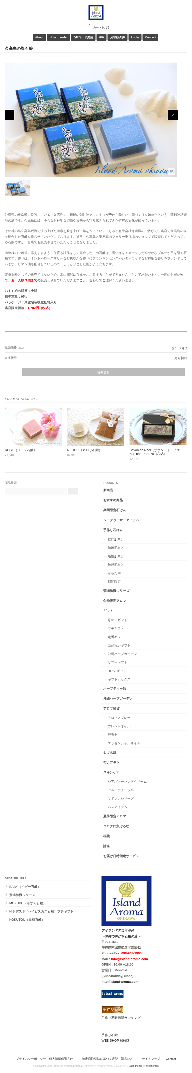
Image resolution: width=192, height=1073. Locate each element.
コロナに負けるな (116, 826)
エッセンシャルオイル (124, 743)
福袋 (106, 836)
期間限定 (114, 581)
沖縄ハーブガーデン (122, 654)
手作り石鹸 (110, 1035)
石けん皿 (109, 752)
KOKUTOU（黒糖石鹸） (27, 919)
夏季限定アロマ (114, 816)
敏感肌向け (116, 565)
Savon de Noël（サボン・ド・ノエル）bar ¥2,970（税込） (155, 452)
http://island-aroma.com (120, 982)
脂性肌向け (116, 556)
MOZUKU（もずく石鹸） (27, 903)
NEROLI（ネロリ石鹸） (84, 450)
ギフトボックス (119, 679)
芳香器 (113, 735)
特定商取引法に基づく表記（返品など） (109, 1058)
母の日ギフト (117, 620)
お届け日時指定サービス (121, 856)
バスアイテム (117, 807)
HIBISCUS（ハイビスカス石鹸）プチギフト (41, 911)
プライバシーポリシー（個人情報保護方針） (46, 1058)
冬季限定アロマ (114, 601)
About (39, 37)
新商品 (108, 490)
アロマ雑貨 (111, 708)
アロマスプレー (119, 718)
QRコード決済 (83, 37)
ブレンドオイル (119, 726)
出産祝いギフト (119, 645)
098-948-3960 (131, 953)
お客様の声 (117, 37)
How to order (59, 37)
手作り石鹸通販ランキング (121, 1018)
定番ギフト (116, 637)
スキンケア (111, 772)
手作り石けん (113, 530)
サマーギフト (117, 662)
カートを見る (99, 25)
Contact (150, 37)
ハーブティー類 (114, 688)
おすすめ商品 (113, 500)
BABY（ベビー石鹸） (25, 887)
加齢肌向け (116, 548)
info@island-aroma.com (129, 959)
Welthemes (152, 1066)
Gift (101, 37)
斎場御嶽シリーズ (116, 591)
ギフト (108, 611)
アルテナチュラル (121, 790)
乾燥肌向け (116, 539)
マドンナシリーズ (121, 798)
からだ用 (114, 573)
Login (135, 37)
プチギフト (116, 628)
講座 (106, 846)
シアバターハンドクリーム (127, 781)
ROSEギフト (117, 671)
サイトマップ (151, 1058)
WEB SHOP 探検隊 (116, 1040)
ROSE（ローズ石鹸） (21, 450)
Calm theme (135, 1066)
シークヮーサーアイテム (121, 520)
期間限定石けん (114, 510)
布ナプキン (111, 762)
